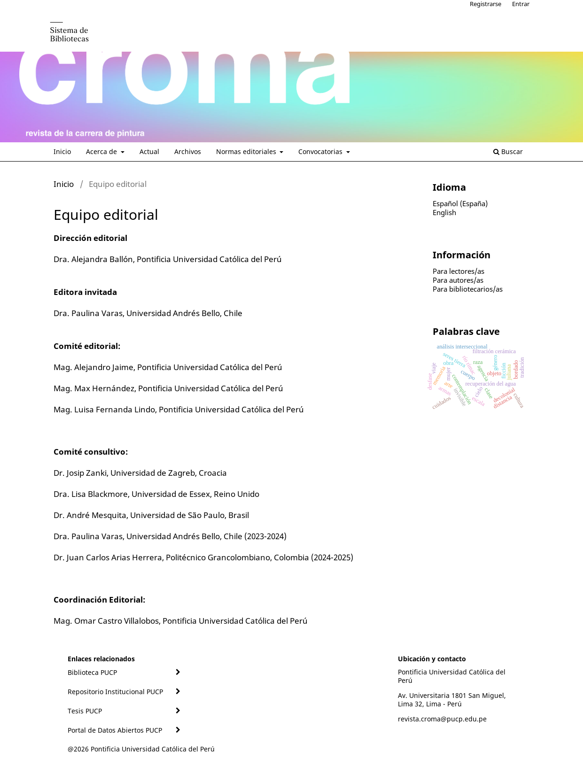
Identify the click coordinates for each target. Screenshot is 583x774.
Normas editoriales (247, 151)
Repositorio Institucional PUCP (115, 691)
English (444, 212)
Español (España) (460, 203)
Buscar (508, 151)
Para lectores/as (458, 271)
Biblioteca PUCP (92, 672)
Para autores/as (458, 280)
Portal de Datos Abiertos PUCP (115, 730)
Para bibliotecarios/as (468, 289)
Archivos (187, 151)
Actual (149, 151)
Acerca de (102, 151)
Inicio (62, 151)
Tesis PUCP (85, 710)
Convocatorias (321, 151)
